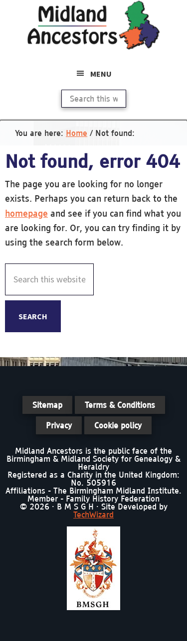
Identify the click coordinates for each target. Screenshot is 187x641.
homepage (26, 213)
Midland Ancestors (94, 25)
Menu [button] (101, 74)
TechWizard (93, 514)
